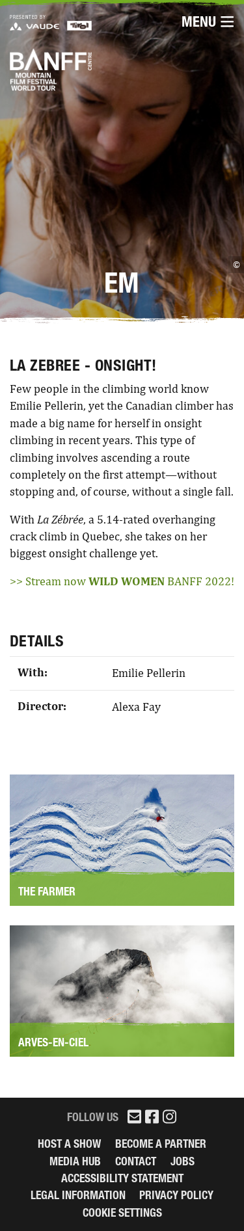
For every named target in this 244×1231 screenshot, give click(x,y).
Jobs (182, 1161)
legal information (78, 1195)
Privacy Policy (176, 1195)
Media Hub (75, 1161)
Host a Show (69, 1143)
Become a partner (160, 1143)
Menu (208, 22)
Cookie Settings (122, 1212)
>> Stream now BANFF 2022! (122, 581)
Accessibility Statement (122, 1178)
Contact (135, 1161)
